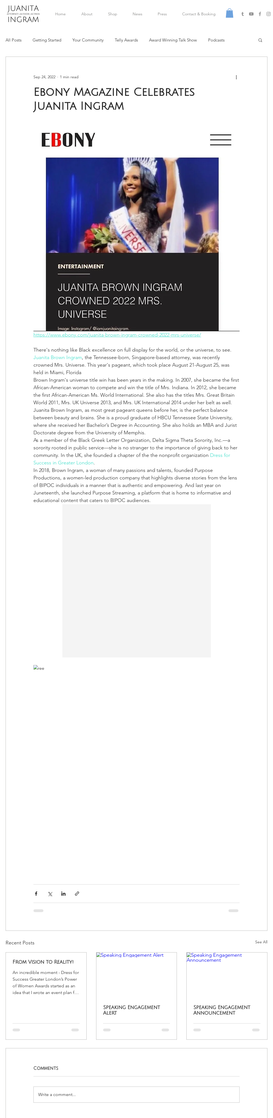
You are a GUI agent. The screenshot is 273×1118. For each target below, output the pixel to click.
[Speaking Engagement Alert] (136, 975)
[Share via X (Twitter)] (49, 893)
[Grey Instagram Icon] (268, 14)
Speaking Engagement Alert (131, 1010)
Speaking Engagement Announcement (221, 1010)
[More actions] (236, 77)
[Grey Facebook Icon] (260, 14)
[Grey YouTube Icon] (251, 14)
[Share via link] (77, 893)
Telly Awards (126, 40)
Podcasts (216, 40)
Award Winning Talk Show (173, 40)
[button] (229, 13)
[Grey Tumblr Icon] (242, 14)
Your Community (88, 40)
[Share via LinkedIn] (63, 893)
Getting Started (47, 40)
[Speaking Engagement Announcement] (227, 975)
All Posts (13, 40)
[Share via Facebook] (36, 893)
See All (261, 941)
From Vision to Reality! (43, 962)
